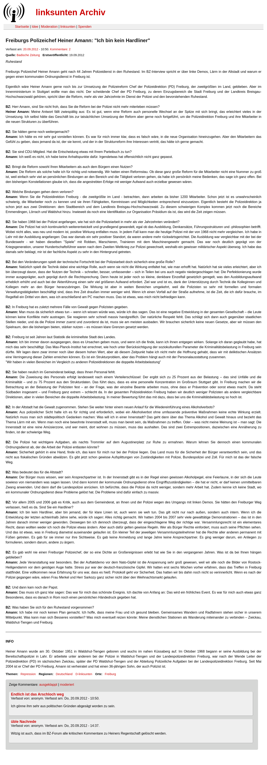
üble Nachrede (23, 722)
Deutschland (64, 674)
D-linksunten (84, 674)
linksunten (67, 26)
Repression (28, 674)
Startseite (22, 26)
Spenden (84, 26)
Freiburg (110, 674)
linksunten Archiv (70, 12)
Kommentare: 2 (60, 49)
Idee (35, 26)
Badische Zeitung (28, 55)
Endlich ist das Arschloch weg (37, 694)
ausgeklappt (48, 684)
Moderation (49, 26)
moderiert (67, 684)
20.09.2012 (30, 49)
